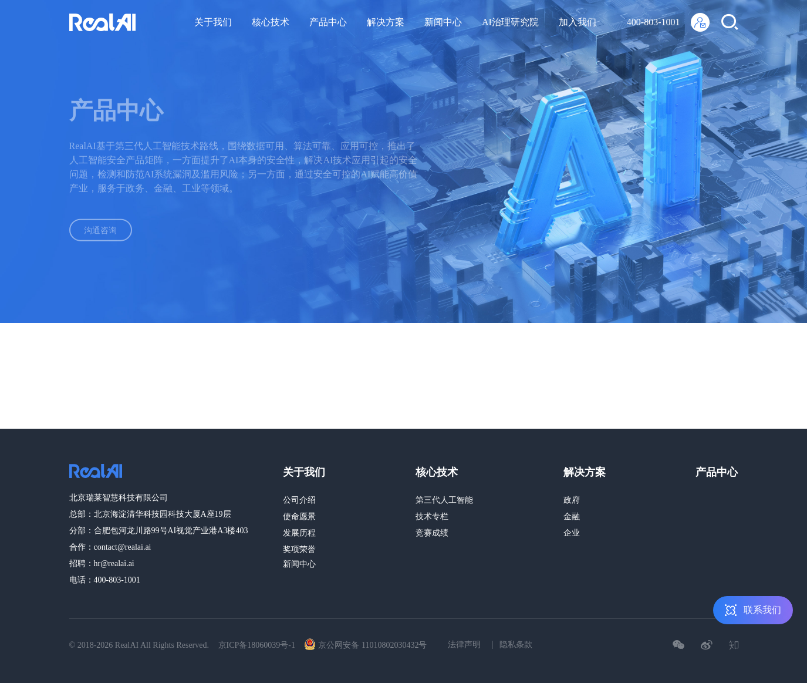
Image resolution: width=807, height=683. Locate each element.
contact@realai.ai (122, 547)
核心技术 (270, 22)
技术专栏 (432, 516)
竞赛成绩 (432, 533)
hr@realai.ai (114, 563)
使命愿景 (299, 516)
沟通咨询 (110, 232)
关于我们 (213, 22)
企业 (571, 533)
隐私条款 (515, 644)
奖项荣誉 (299, 549)
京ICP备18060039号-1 (256, 645)
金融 (571, 516)
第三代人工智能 (444, 500)
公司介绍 (299, 500)
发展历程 (299, 533)
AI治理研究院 (510, 22)
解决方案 (385, 22)
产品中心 (328, 22)
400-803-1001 (653, 22)
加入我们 (577, 22)
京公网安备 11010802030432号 (365, 644)
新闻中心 (443, 22)
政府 (571, 500)
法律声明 (464, 644)
